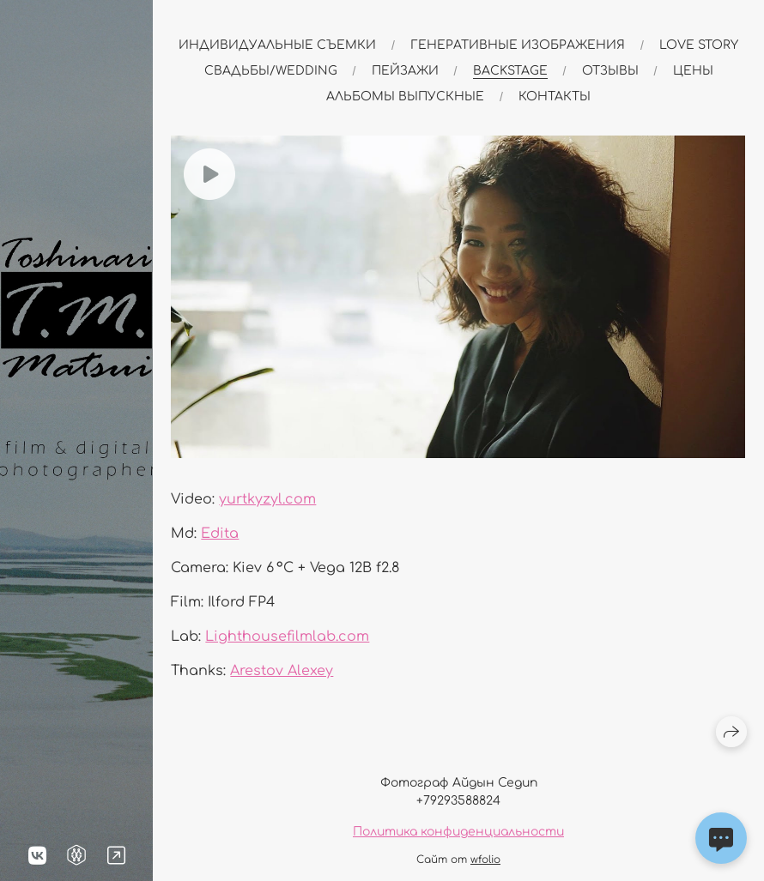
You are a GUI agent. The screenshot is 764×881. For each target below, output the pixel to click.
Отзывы (610, 70)
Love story (698, 45)
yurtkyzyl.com (267, 499)
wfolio (485, 860)
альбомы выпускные (405, 96)
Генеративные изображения (517, 45)
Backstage (510, 70)
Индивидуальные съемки (277, 45)
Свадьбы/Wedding (270, 70)
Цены (693, 70)
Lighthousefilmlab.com (287, 636)
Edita (220, 533)
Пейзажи (405, 70)
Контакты (554, 96)
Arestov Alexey (281, 671)
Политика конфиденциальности (458, 831)
